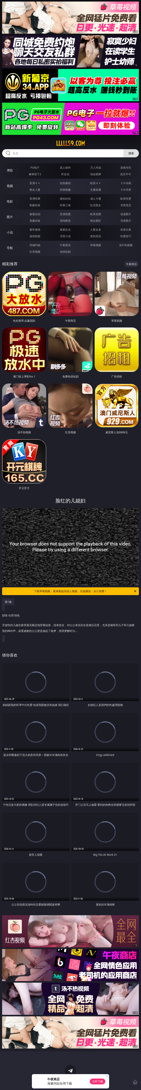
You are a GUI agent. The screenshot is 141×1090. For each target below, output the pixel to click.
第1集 (8, 602)
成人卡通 (95, 198)
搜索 (131, 153)
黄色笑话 (95, 236)
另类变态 (125, 205)
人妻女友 (95, 229)
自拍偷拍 (65, 183)
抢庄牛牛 (125, 174)
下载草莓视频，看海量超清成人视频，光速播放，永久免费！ (85, 591)
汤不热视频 (126, 245)
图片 (10, 217)
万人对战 (95, 167)
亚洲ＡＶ (35, 183)
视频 (10, 186)
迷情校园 (35, 236)
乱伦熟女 (95, 205)
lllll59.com (70, 143)
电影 (10, 201)
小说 (10, 232)
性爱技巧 (125, 236)
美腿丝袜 (35, 220)
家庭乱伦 (65, 229)
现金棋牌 (95, 174)
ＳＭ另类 (125, 189)
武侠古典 (125, 229)
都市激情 (35, 229)
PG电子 (34, 167)
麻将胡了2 (35, 174)
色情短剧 (65, 251)
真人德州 (65, 167)
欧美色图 (95, 214)
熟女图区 (95, 220)
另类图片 (125, 220)
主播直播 (95, 189)
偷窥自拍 (35, 214)
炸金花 (65, 174)
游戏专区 (125, 167)
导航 (10, 248)
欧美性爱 (125, 198)
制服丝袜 (35, 205)
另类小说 (65, 236)
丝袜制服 (65, 189)
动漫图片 (125, 214)
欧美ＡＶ (95, 183)
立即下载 (97, 1081)
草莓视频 (95, 245)
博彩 (10, 170)
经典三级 (65, 205)
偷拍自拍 (65, 198)
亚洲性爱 (35, 198)
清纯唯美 (65, 220)
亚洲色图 (65, 214)
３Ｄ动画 (125, 183)
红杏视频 (35, 251)
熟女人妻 (35, 189)
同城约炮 (35, 245)
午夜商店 (65, 245)
